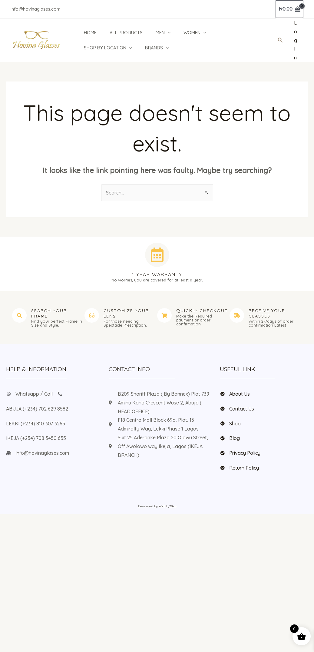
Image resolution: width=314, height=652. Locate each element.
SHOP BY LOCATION (107, 47)
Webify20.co (167, 506)
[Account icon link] (295, 40)
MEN (163, 32)
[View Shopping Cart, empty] (289, 9)
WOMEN (196, 32)
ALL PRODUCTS (126, 32)
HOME (89, 32)
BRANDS (157, 47)
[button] (168, 32)
